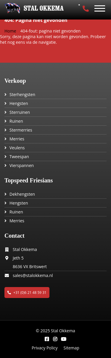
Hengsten (18, 103)
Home (10, 31)
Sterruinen (19, 112)
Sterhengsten (22, 94)
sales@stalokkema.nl (33, 275)
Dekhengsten (22, 194)
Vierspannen (21, 165)
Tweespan (19, 156)
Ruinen (16, 121)
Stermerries (20, 130)
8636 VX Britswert (30, 266)
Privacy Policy (44, 348)
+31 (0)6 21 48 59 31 (26, 292)
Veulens (17, 147)
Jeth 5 (18, 258)
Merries (16, 139)
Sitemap (71, 348)
